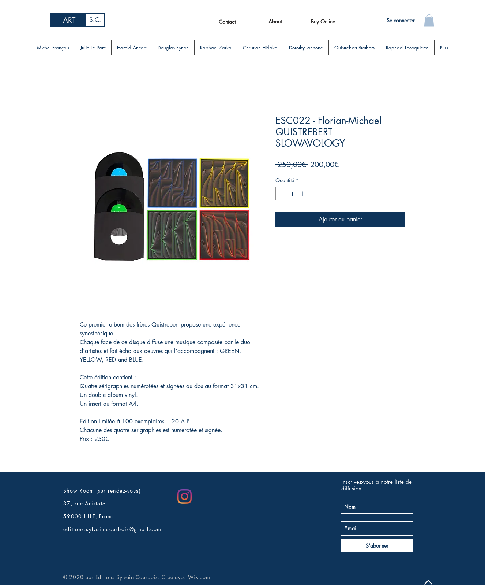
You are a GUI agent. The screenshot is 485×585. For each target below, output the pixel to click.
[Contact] (227, 21)
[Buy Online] (323, 21)
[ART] (69, 20)
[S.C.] (94, 20)
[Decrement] (281, 193)
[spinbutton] (292, 193)
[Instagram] (184, 496)
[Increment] (303, 193)
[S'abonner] (377, 545)
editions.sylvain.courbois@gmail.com (112, 529)
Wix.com (199, 577)
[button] (429, 20)
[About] (275, 21)
